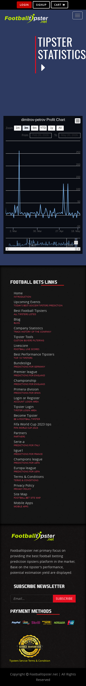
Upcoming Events (27, 302)
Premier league (25, 372)
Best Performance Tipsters (34, 354)
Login (24, 4)
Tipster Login (24, 407)
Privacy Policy (24, 485)
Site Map (20, 494)
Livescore (21, 345)
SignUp (41, 4)
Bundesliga (22, 363)
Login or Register (27, 398)
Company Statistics (28, 328)
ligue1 (18, 450)
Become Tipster (26, 415)
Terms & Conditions (29, 476)
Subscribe (64, 598)
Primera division (26, 389)
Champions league (28, 459)
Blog (17, 319)
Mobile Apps (23, 503)
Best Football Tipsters (30, 310)
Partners (20, 433)
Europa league (25, 468)
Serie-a (19, 441)
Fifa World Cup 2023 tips (32, 424)
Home (18, 293)
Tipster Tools (23, 337)
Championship (25, 380)
